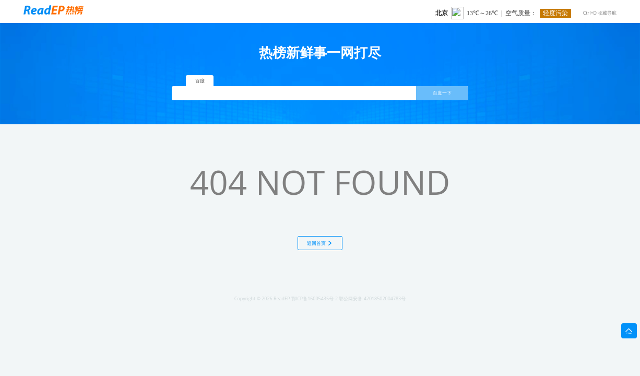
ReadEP (282, 298)
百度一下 (442, 93)
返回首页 (320, 243)
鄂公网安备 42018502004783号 (372, 298)
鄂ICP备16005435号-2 (314, 298)
